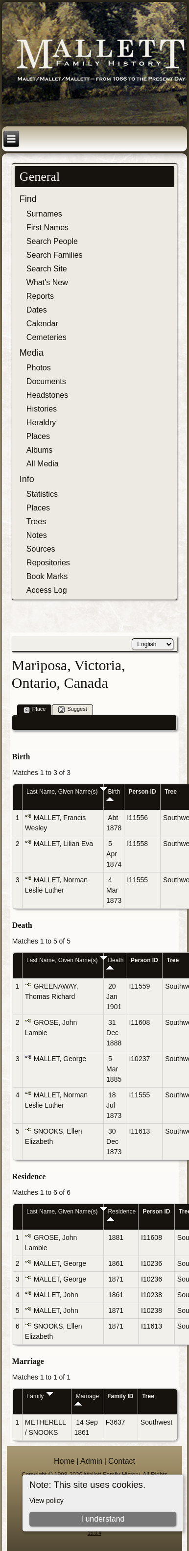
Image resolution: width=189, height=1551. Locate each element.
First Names (47, 227)
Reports (40, 296)
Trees (36, 521)
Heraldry (41, 422)
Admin (91, 1461)
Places (38, 436)
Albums (39, 450)
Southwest (156, 1422)
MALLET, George (60, 1059)
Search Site (46, 269)
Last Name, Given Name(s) (66, 791)
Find (28, 199)
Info (27, 479)
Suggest (72, 709)
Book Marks (47, 576)
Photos (38, 368)
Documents (46, 381)
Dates (36, 310)
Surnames (44, 214)
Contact (121, 1461)
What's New (47, 282)
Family (39, 1396)
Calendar (42, 323)
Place (35, 709)
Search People (52, 241)
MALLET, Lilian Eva (63, 844)
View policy (46, 1500)
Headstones (47, 395)
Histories (41, 409)
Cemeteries (46, 337)
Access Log (46, 590)
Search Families (54, 255)
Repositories (48, 562)
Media (32, 353)
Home (64, 1461)
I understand (103, 1519)
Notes (36, 535)
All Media (42, 464)
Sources (40, 549)
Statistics (42, 494)
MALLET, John (56, 1295)
